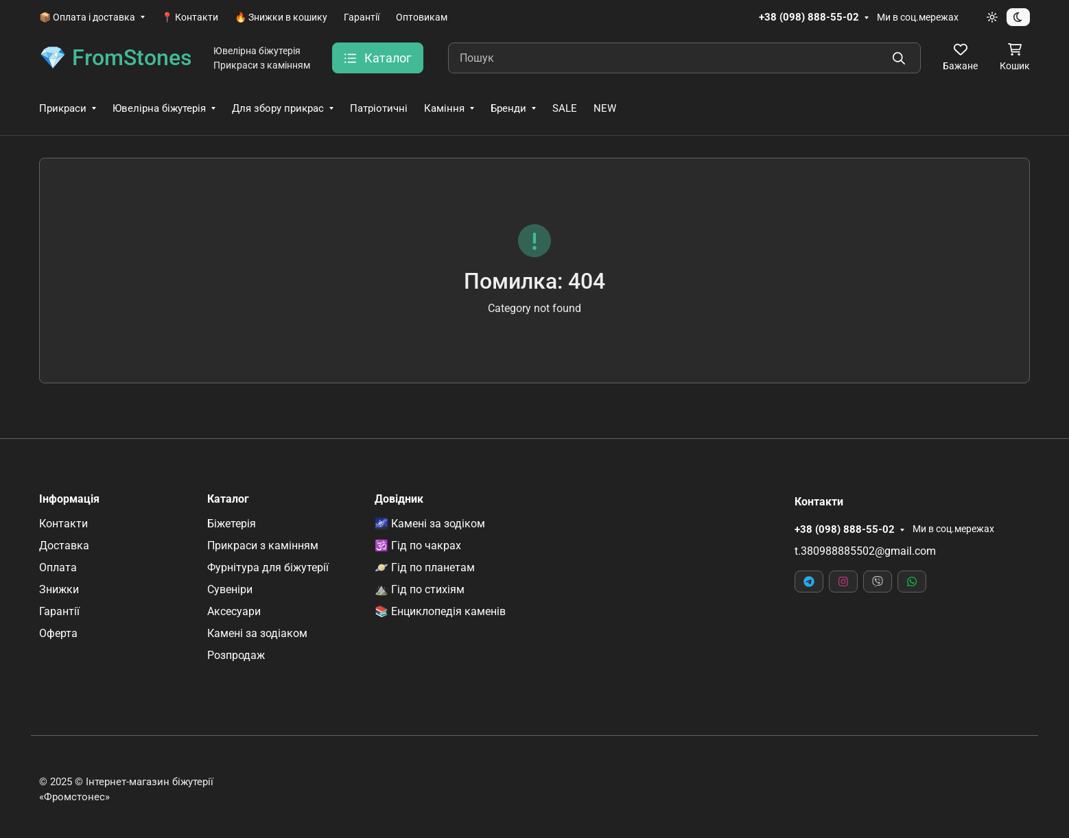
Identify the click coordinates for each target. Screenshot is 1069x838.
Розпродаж (236, 655)
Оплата (58, 567)
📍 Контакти (189, 17)
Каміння (444, 108)
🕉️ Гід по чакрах (418, 545)
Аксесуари (234, 611)
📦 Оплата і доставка (87, 17)
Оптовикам (421, 17)
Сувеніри (229, 589)
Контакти (63, 523)
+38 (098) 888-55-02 (809, 17)
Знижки (59, 589)
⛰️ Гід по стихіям (420, 589)
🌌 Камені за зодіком (430, 523)
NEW (605, 108)
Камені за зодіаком (257, 633)
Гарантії (361, 17)
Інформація (69, 499)
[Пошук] (684, 58)
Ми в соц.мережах (918, 17)
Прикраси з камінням (262, 545)
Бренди (508, 108)
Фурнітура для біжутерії (268, 567)
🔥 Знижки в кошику (281, 17)
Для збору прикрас (278, 108)
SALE (564, 108)
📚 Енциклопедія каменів (440, 611)
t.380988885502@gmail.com (865, 551)
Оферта (58, 633)
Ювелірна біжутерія (159, 108)
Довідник (399, 499)
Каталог (228, 499)
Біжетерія (231, 523)
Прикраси (62, 108)
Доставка (64, 545)
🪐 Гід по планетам (425, 567)
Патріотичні (379, 108)
